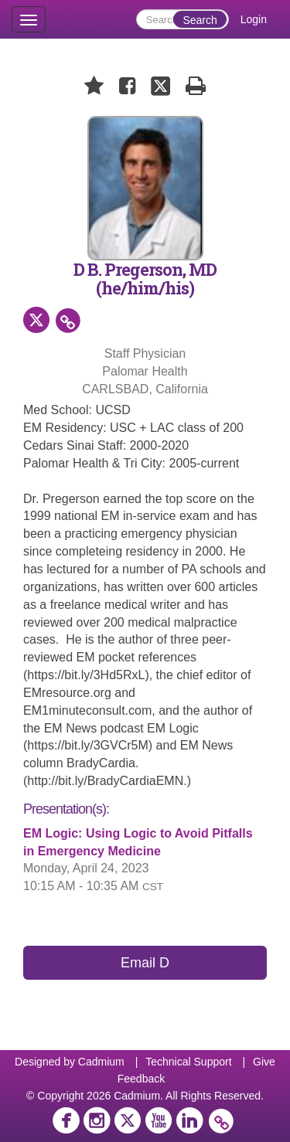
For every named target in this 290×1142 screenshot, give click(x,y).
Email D (145, 962)
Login (254, 19)
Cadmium (101, 1061)
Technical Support (188, 1061)
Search (200, 20)
